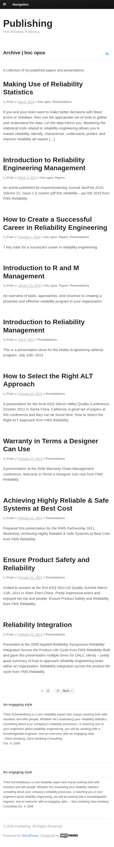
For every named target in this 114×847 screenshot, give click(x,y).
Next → (67, 690)
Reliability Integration (37, 624)
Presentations (61, 102)
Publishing (27, 23)
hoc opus (44, 102)
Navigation (20, 4)
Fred (10, 102)
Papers (60, 177)
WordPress (30, 836)
